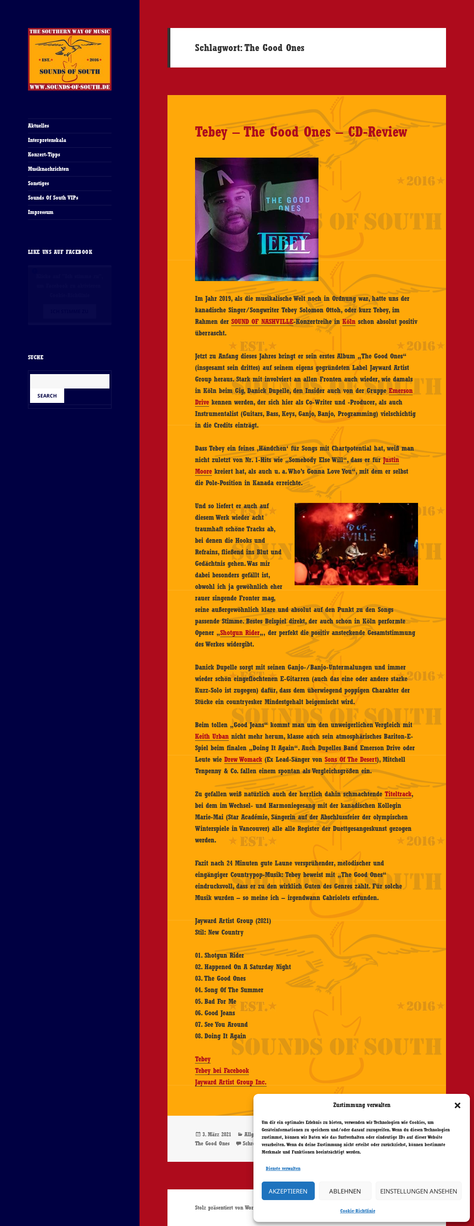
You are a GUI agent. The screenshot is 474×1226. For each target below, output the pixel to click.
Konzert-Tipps (44, 154)
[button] (457, 1105)
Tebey (203, 1059)
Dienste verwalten (283, 1168)
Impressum (40, 212)
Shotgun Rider (240, 632)
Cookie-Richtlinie (357, 1211)
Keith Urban (212, 736)
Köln (349, 321)
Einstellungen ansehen (418, 1191)
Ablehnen (345, 1191)
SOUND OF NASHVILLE (262, 321)
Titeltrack (398, 794)
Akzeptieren (288, 1191)
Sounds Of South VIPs (53, 197)
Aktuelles (38, 125)
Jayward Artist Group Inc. (231, 1082)
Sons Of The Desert (351, 759)
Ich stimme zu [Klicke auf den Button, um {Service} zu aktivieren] (69, 311)
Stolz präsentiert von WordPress (231, 1207)
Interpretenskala (47, 140)
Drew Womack (243, 759)
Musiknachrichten (48, 168)
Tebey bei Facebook (222, 1070)
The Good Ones (212, 1143)
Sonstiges (38, 183)
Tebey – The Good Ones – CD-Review (301, 131)
